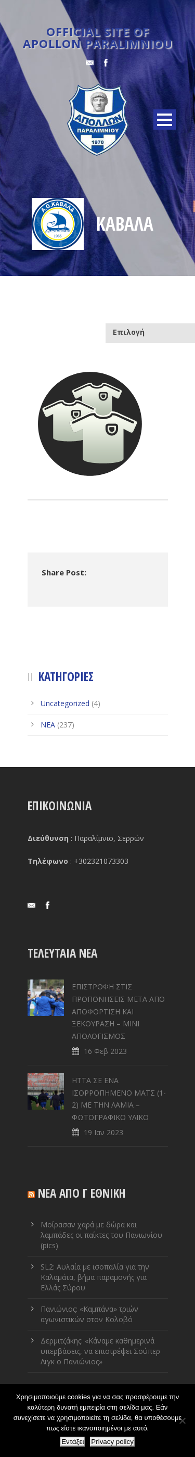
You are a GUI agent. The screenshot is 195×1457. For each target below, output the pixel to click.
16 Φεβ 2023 (105, 1051)
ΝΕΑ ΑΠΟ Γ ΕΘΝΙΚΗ (82, 1193)
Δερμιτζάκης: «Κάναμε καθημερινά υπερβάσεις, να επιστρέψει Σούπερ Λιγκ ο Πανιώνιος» (100, 1351)
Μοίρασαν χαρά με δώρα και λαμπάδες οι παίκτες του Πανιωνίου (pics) (101, 1235)
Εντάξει (72, 1442)
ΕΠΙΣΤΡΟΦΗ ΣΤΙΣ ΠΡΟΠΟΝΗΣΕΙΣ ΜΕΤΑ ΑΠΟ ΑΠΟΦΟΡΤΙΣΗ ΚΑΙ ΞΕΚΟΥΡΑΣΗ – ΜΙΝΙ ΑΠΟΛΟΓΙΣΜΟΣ (118, 1011)
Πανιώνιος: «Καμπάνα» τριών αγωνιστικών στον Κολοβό (89, 1314)
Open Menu (164, 119)
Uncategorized (65, 703)
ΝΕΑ (48, 725)
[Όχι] (182, 1420)
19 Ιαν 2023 (103, 1132)
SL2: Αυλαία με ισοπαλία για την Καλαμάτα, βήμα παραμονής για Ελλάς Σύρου (95, 1277)
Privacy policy (112, 1442)
